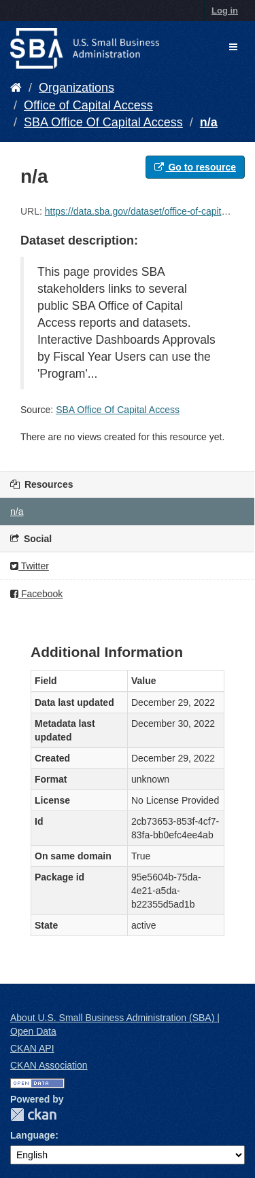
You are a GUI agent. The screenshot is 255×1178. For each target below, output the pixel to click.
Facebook (36, 593)
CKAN (33, 1114)
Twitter (29, 565)
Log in (224, 10)
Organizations (76, 87)
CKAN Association (49, 1065)
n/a (209, 122)
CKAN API (32, 1048)
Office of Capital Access (88, 105)
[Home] (16, 87)
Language (32, 1135)
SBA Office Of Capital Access (103, 122)
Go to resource (195, 167)
